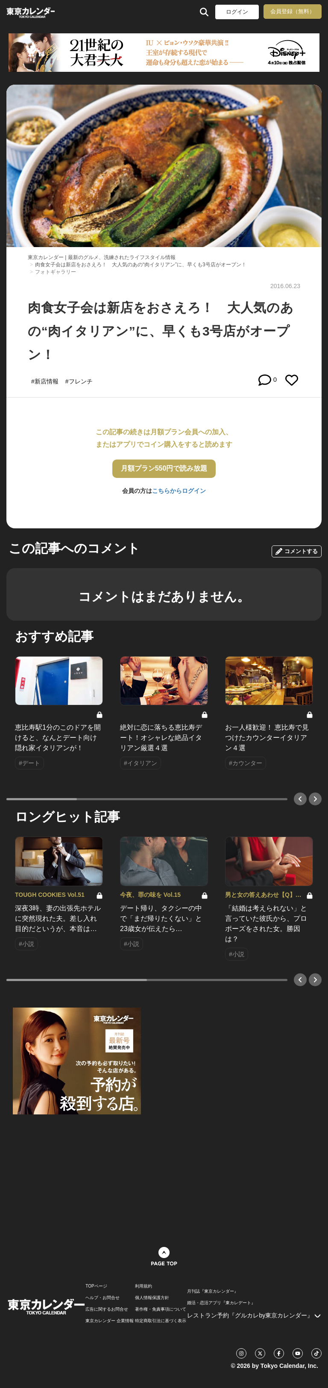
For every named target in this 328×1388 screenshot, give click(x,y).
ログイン (237, 12)
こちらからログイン (179, 490)
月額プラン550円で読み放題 (164, 468)
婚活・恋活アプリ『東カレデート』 (221, 1303)
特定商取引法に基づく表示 (160, 1321)
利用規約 (143, 1286)
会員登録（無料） (292, 11)
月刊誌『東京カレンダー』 (212, 1291)
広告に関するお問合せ (106, 1309)
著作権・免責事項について (160, 1309)
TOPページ (96, 1286)
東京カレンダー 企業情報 (109, 1321)
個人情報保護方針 (152, 1298)
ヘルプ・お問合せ (102, 1298)
